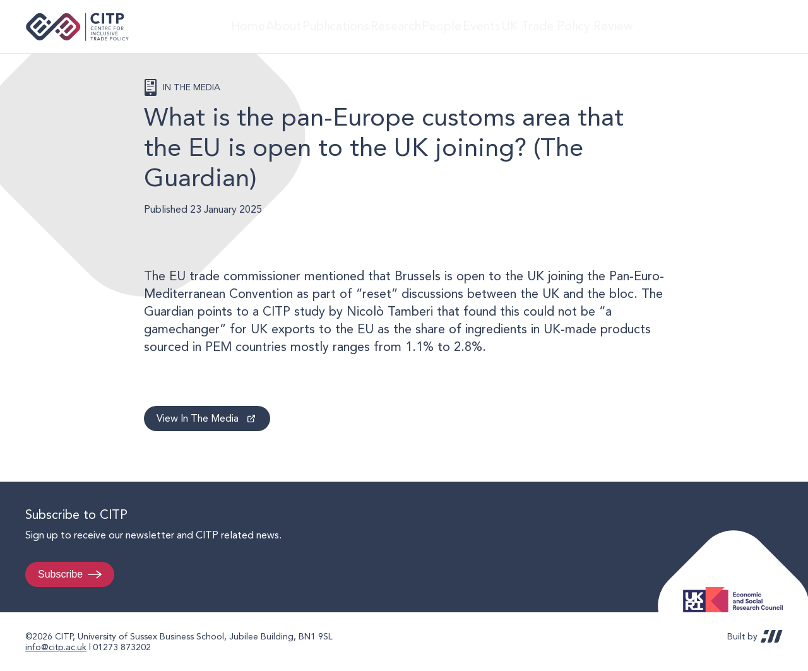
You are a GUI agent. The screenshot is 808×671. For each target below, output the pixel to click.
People (457, 26)
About (275, 26)
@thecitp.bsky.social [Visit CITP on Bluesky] (767, 26)
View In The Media (198, 418)
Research (402, 26)
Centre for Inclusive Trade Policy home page (77, 27)
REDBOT (772, 636)
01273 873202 (122, 647)
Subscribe (60, 574)
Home (228, 26)
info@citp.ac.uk (55, 647)
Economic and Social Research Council (737, 590)
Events (508, 26)
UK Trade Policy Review (596, 26)
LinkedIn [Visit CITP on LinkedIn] (743, 26)
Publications (336, 26)
